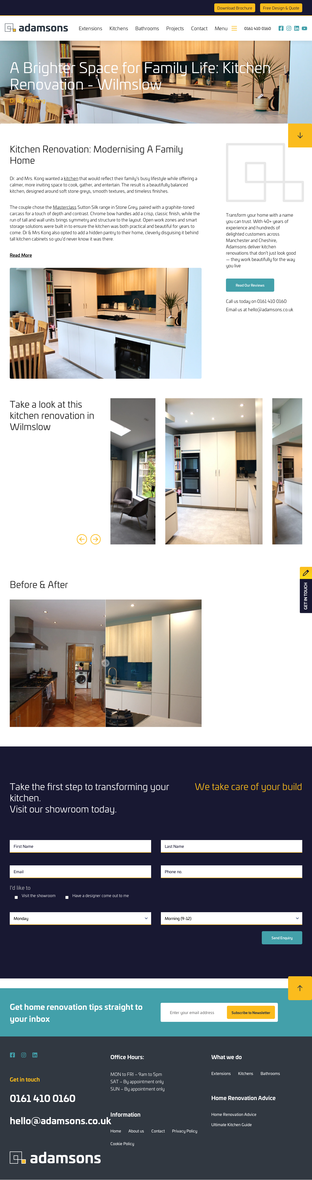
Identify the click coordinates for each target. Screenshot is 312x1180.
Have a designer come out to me (100, 895)
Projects (175, 28)
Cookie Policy (122, 1143)
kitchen (71, 178)
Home (115, 1130)
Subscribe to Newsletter (251, 1012)
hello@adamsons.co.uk (60, 1120)
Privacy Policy (184, 1130)
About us (136, 1130)
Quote (281, 7)
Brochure (234, 7)
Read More (21, 255)
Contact (199, 28)
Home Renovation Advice (233, 1114)
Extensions (90, 28)
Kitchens (118, 28)
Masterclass (65, 207)
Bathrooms (147, 28)
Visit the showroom (39, 895)
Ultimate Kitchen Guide (231, 1124)
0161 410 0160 (257, 28)
